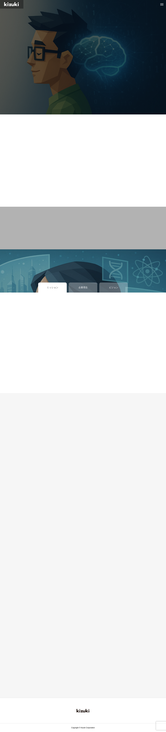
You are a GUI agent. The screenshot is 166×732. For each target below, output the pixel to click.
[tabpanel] (83, 57)
